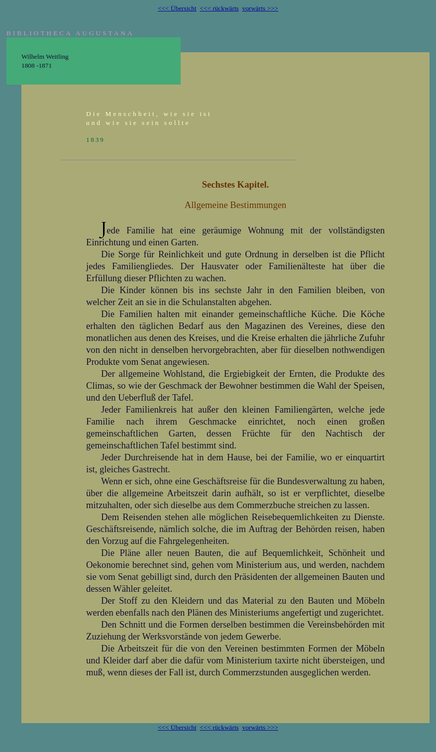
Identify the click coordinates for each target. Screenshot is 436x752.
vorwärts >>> (260, 8)
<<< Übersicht (177, 8)
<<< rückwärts (219, 8)
